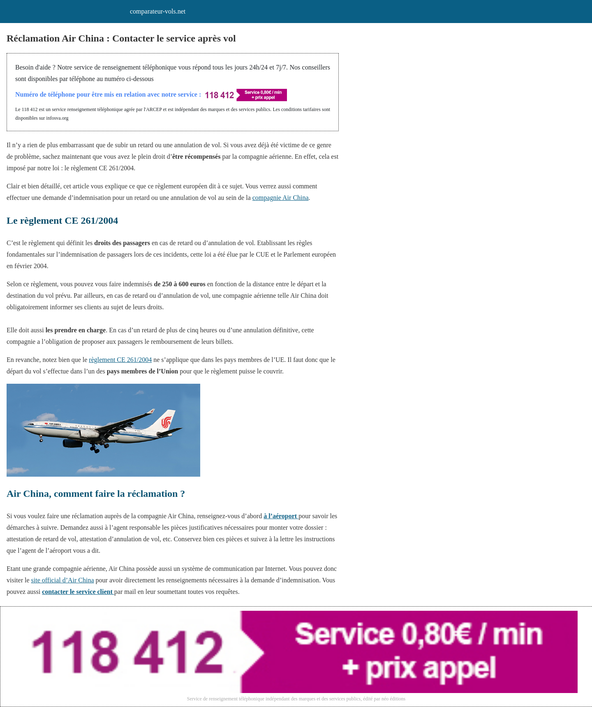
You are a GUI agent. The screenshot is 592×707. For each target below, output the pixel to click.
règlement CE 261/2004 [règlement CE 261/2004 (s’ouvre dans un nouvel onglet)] (120, 359)
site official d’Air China (62, 580)
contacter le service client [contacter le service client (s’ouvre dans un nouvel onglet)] (78, 591)
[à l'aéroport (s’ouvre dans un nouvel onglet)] (281, 515)
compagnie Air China (280, 197)
